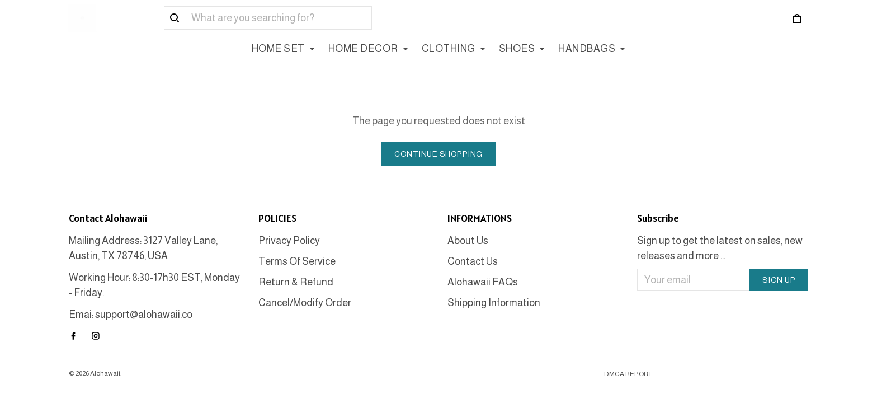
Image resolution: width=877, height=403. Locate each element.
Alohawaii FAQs (482, 282)
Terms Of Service (297, 261)
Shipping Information (493, 302)
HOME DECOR (368, 48)
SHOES (522, 48)
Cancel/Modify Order (304, 302)
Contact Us (472, 261)
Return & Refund (295, 282)
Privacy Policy (289, 240)
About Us (467, 240)
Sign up (779, 279)
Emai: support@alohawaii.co (130, 314)
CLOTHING (453, 48)
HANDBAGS (591, 48)
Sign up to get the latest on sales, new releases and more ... (720, 248)
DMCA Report (628, 374)
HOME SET (283, 48)
